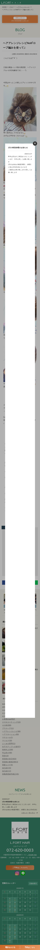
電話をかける (10, 947)
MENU (37, 2)
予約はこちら (30, 947)
